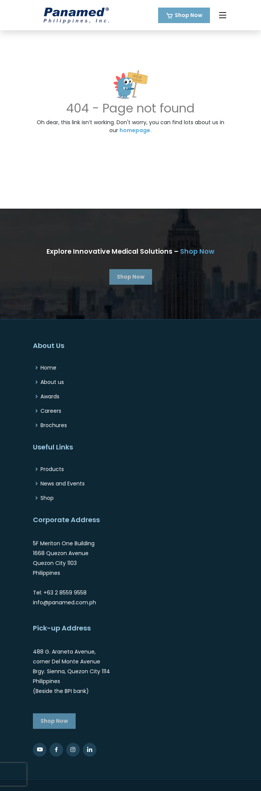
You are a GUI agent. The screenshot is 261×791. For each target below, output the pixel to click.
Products (52, 469)
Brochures (53, 425)
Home (48, 367)
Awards (49, 396)
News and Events (62, 483)
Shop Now (188, 15)
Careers (50, 410)
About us (52, 382)
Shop (47, 498)
